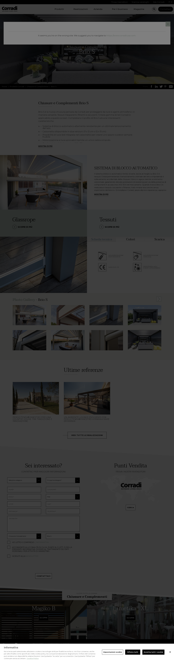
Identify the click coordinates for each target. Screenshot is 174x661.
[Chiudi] (170, 652)
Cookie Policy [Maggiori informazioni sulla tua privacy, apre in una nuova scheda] (33, 658)
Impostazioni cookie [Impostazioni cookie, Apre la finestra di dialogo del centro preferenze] (112, 652)
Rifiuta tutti (132, 652)
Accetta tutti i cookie (153, 652)
